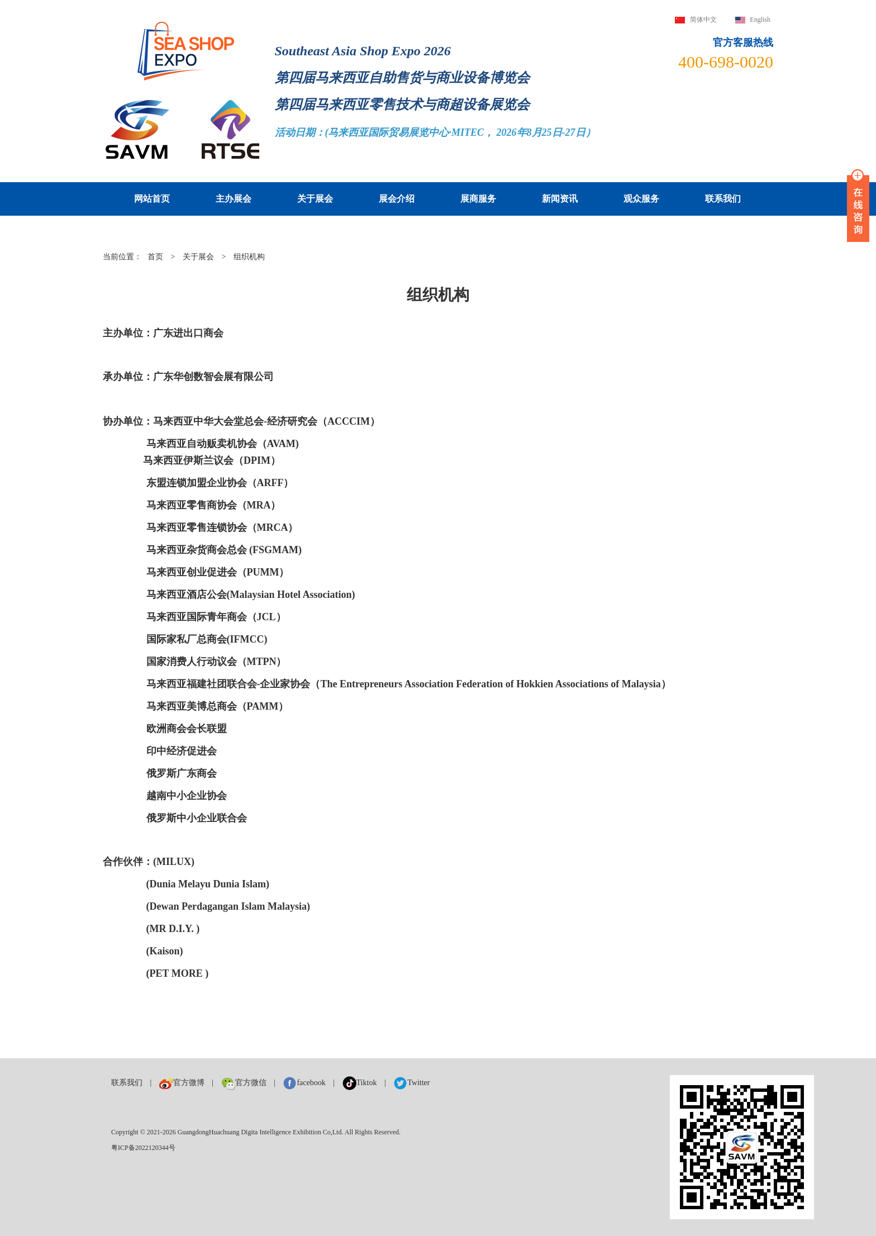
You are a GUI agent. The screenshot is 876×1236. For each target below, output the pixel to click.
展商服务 (478, 198)
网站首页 (152, 198)
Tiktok (359, 1082)
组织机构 (249, 257)
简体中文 (703, 19)
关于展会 (315, 198)
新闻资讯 (560, 198)
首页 (155, 257)
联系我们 (723, 198)
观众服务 (641, 198)
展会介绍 (397, 198)
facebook (304, 1082)
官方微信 (243, 1082)
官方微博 (181, 1082)
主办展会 (233, 198)
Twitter (411, 1082)
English (760, 19)
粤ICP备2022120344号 (143, 1148)
